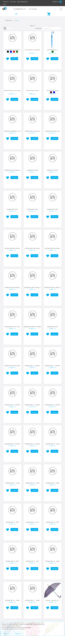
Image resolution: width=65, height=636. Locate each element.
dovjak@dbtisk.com (19, 9)
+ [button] (35, 601)
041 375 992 (33, 9)
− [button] (35, 604)
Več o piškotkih (29, 632)
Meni (16, 13)
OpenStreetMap (52, 615)
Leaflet (46, 615)
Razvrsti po (39, 28)
